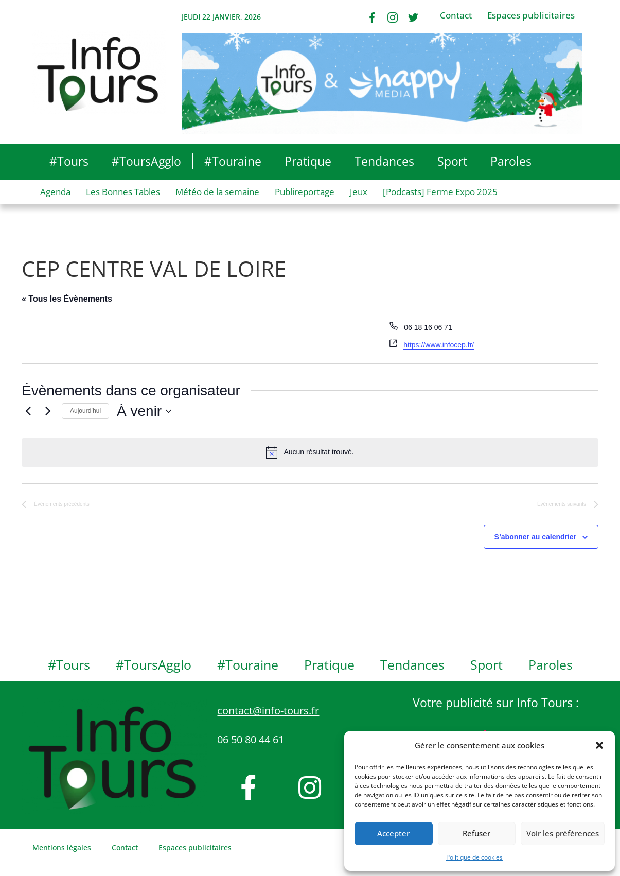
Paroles (511, 161)
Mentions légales (61, 847)
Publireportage (304, 192)
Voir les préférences (562, 833)
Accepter (393, 833)
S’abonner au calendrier (535, 537)
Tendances (384, 161)
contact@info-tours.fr (268, 710)
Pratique (308, 161)
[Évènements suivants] (48, 411)
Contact (456, 15)
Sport (452, 161)
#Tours (68, 161)
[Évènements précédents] (28, 411)
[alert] (310, 452)
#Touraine (232, 161)
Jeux (358, 192)
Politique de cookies (474, 857)
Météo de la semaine (217, 192)
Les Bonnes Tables (123, 192)
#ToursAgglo (146, 161)
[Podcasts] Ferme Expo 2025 (440, 192)
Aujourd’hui (85, 410)
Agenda (55, 192)
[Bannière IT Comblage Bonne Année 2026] (382, 82)
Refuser (476, 833)
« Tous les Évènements (67, 298)
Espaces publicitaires (531, 15)
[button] (599, 745)
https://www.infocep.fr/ (438, 345)
